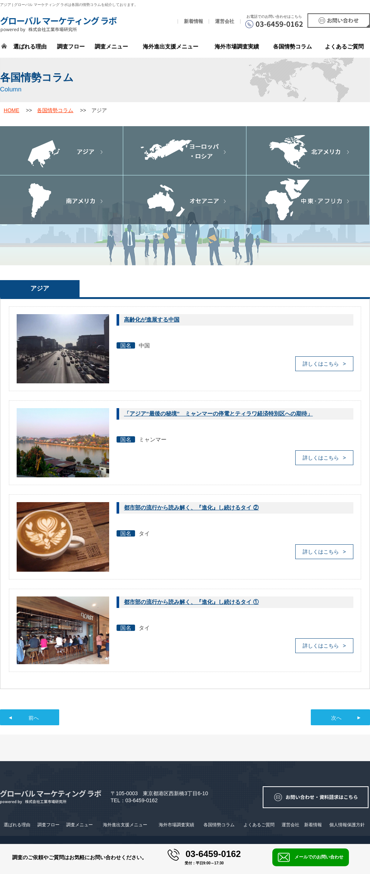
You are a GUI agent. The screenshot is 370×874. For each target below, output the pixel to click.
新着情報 (193, 21)
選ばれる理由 (30, 46)
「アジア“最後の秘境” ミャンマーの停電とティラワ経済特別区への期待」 (218, 413)
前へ (33, 718)
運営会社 (224, 21)
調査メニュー (111, 46)
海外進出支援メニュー (170, 46)
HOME (11, 110)
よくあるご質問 (344, 46)
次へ (336, 718)
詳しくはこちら (321, 364)
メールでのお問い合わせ (310, 857)
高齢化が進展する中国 (151, 319)
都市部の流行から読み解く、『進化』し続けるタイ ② (191, 507)
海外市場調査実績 (237, 46)
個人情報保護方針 (347, 824)
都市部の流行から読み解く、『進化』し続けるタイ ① (191, 602)
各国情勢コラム (55, 110)
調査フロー (71, 46)
